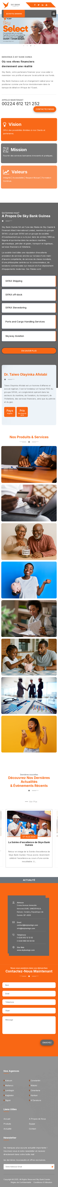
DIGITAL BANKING (14, 14)
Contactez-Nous (45, 109)
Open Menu (53, 13)
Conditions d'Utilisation (42, 1182)
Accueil (7, 1119)
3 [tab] (31, 46)
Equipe (32, 1124)
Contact (32, 1129)
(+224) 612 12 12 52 (25, 938)
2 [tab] (27, 46)
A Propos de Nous (37, 1119)
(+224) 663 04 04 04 (25, 941)
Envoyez (47, 1042)
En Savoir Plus (29, 351)
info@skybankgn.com (26, 928)
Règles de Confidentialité (21, 1182)
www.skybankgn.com (26, 950)
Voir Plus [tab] (33, 801)
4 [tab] (34, 46)
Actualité (29, 880)
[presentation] (20, 1045)
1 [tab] (23, 46)
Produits (7, 1124)
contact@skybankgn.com (27, 925)
